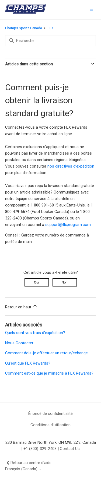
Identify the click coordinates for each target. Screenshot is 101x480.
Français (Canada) (23, 469)
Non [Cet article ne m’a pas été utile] (65, 282)
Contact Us (70, 448)
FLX (51, 28)
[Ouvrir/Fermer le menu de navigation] (91, 9)
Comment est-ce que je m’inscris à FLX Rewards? (49, 373)
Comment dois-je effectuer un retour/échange (46, 353)
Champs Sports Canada (23, 28)
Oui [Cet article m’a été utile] (36, 282)
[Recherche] (50, 40)
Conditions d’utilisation (50, 424)
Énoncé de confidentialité (50, 413)
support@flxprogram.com (68, 224)
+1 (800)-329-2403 (40, 448)
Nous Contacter (19, 343)
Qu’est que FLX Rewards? (27, 363)
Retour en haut (21, 306)
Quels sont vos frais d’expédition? (35, 332)
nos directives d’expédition (70, 166)
